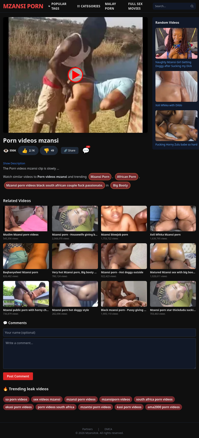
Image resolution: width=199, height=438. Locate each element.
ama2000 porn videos (164, 407)
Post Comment (18, 376)
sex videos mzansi (46, 399)
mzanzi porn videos (81, 399)
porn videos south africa (56, 407)
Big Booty (120, 185)
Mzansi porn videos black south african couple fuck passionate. (54, 185)
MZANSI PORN (23, 6)
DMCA (108, 429)
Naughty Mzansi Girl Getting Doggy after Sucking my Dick (173, 64)
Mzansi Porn (100, 177)
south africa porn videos (154, 399)
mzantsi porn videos (95, 407)
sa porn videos (16, 399)
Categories (88, 6)
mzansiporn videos (116, 399)
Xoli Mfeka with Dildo (168, 105)
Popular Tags (57, 6)
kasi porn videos (129, 407)
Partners (87, 429)
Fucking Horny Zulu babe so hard (176, 144)
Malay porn (110, 6)
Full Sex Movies (135, 6)
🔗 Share (69, 150)
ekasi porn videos (18, 407)
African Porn (126, 177)
